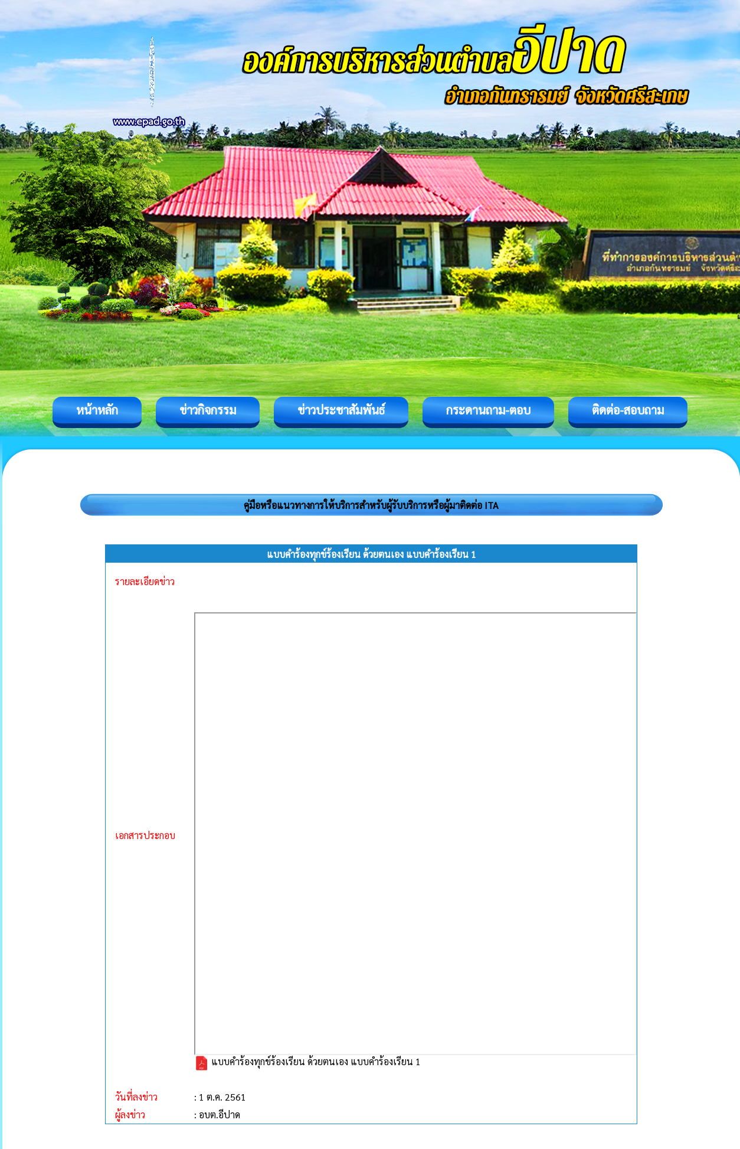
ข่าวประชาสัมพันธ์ (341, 409)
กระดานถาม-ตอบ (488, 409)
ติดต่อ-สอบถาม (628, 409)
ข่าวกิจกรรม (207, 409)
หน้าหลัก (97, 409)
